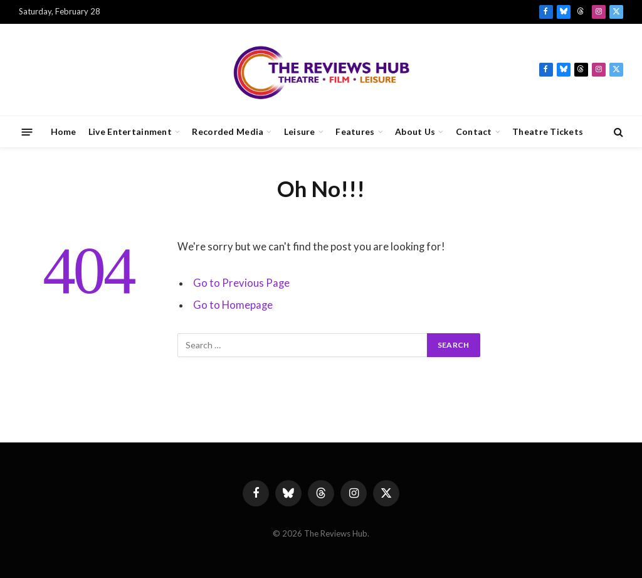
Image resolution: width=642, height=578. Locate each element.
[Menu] (27, 131)
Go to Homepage (233, 305)
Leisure (299, 131)
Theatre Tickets (547, 131)
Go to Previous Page (241, 283)
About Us (415, 131)
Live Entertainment (130, 131)
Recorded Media (227, 131)
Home (63, 131)
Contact (474, 131)
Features (354, 131)
